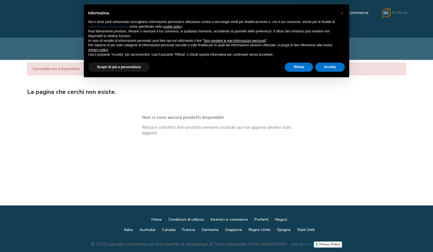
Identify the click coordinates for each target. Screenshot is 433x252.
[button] (342, 183)
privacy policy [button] (98, 220)
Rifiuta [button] (299, 237)
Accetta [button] (330, 237)
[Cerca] (216, 48)
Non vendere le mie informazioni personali (235, 211)
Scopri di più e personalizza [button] (119, 237)
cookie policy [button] (172, 197)
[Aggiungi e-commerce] (341, 13)
